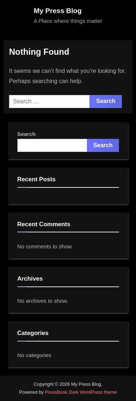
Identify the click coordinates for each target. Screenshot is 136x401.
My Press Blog (58, 11)
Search (26, 134)
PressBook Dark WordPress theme (81, 392)
